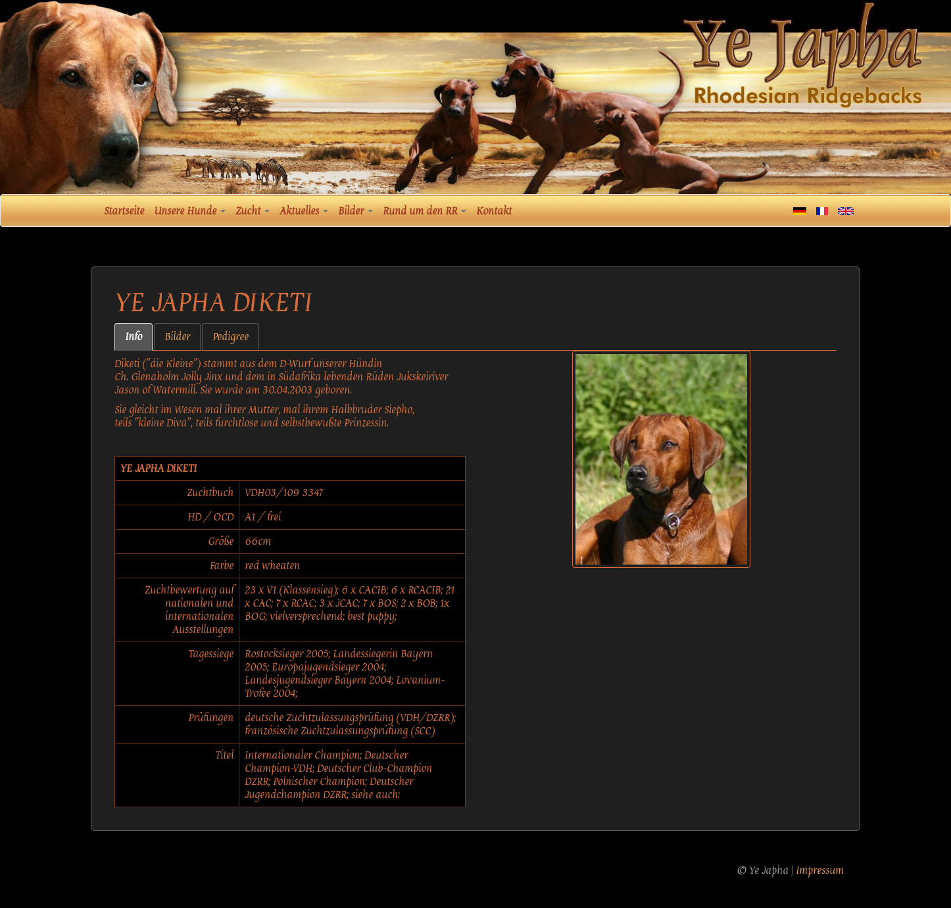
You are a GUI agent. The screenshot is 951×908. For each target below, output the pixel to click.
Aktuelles (304, 211)
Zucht (252, 211)
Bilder (355, 211)
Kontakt (494, 211)
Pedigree (230, 337)
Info (133, 337)
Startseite (124, 211)
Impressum (820, 870)
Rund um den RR (424, 211)
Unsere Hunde (190, 211)
